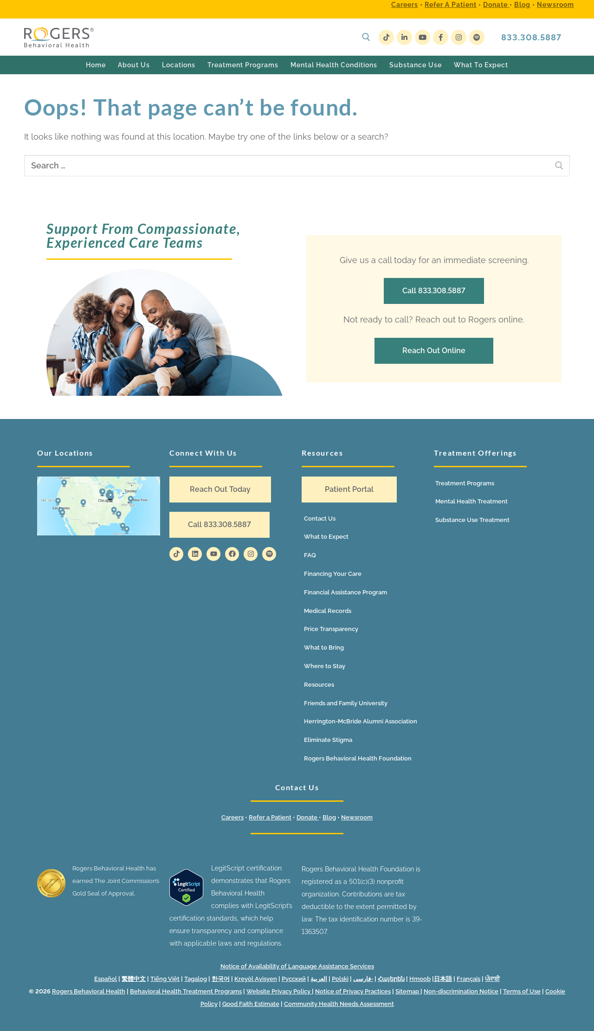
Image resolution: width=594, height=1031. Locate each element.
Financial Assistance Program (345, 592)
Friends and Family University (345, 703)
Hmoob (420, 978)
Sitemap (407, 991)
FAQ (310, 555)
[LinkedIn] (404, 37)
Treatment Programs (464, 483)
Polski (340, 978)
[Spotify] (476, 37)
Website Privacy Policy (279, 991)
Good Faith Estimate (250, 1003)
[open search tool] (366, 37)
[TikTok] (386, 37)
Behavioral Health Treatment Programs (186, 991)
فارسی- (363, 978)
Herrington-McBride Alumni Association (360, 721)
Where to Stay (324, 666)
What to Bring (324, 647)
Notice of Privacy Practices (353, 991)
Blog (522, 4)
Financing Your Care (333, 573)
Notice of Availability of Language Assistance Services (297, 966)
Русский (294, 978)
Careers (404, 4)
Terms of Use (522, 991)
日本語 (443, 978)
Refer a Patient (451, 4)
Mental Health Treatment (471, 501)
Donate (496, 4)
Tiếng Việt (165, 978)
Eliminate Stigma (328, 739)
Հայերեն (391, 978)
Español (105, 978)
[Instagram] (458, 37)
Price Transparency (331, 628)
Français (468, 978)
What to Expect (326, 536)
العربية (318, 978)
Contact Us (320, 518)
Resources (319, 684)
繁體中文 (134, 978)
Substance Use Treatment (472, 519)
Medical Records (327, 610)
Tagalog (195, 978)
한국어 (221, 978)
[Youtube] (422, 37)
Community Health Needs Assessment (339, 1003)
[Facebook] (440, 37)
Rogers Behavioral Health (88, 991)
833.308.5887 (531, 37)
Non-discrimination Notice (461, 991)
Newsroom (555, 4)
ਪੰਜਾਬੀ (492, 978)
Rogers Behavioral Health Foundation (358, 758)
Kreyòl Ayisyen (255, 978)
